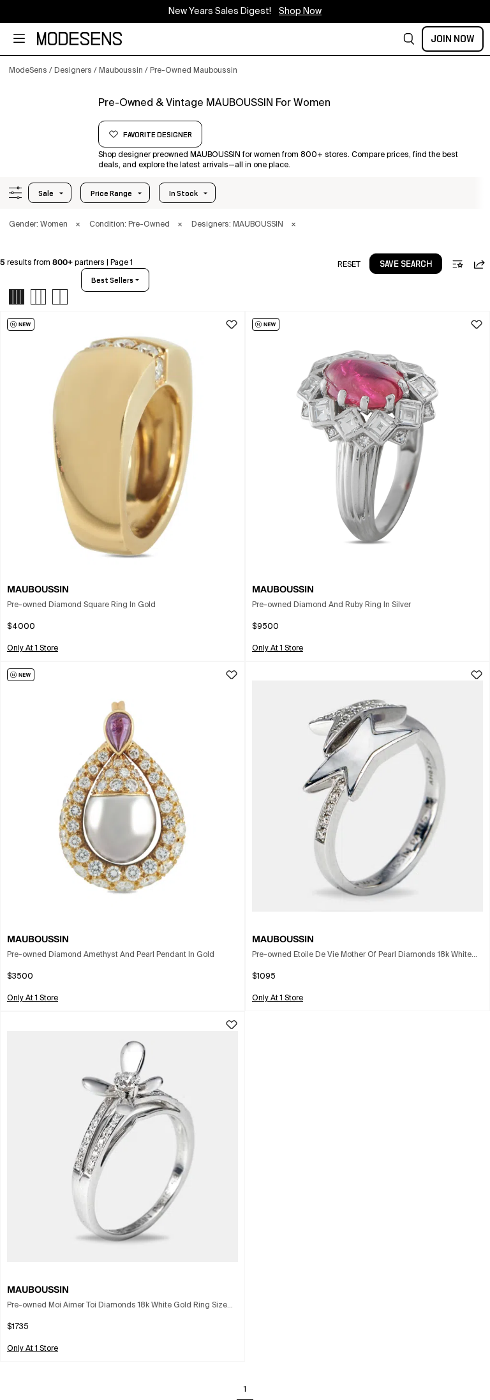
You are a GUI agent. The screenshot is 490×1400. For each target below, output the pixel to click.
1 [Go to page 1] (245, 1390)
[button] (409, 39)
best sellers (112, 280)
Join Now (453, 39)
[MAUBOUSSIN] (49, 119)
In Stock (183, 193)
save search (406, 264)
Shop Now (300, 11)
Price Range (111, 193)
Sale (46, 193)
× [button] (77, 225)
